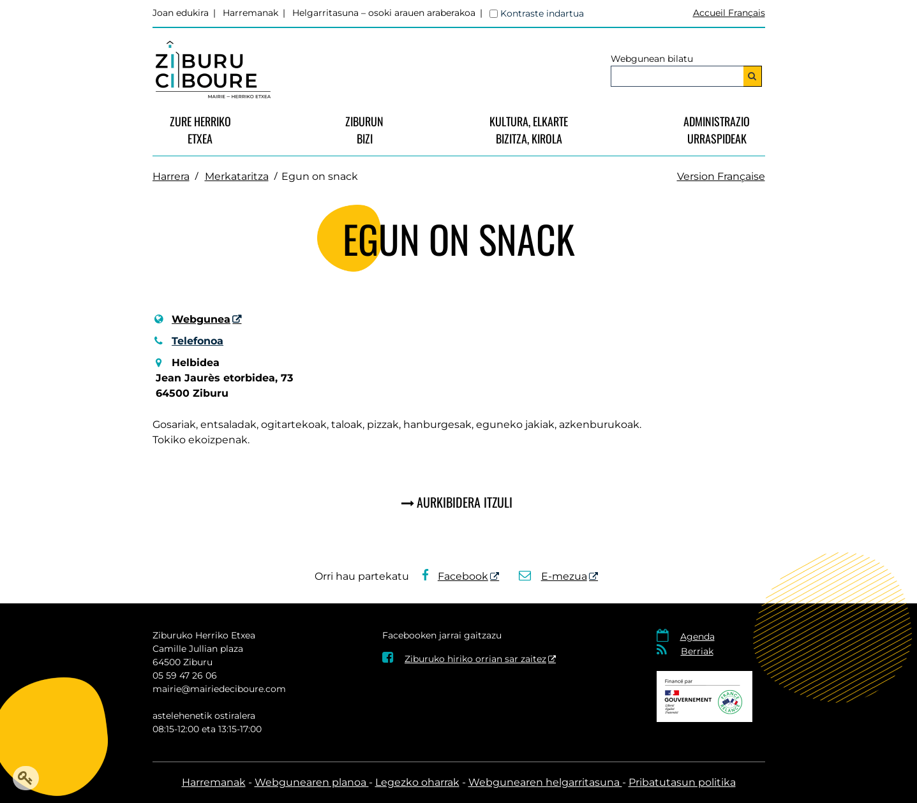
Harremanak (250, 12)
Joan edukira (181, 12)
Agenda (697, 636)
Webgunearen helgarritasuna (545, 782)
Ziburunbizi (364, 130)
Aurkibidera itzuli (464, 502)
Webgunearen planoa (312, 782)
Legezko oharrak (417, 782)
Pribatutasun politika (682, 782)
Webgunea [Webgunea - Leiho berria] (201, 319)
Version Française (721, 176)
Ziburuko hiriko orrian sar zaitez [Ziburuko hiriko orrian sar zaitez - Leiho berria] (464, 659)
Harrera (171, 176)
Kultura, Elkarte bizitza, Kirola (528, 130)
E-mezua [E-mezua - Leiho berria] (553, 576)
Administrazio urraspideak (716, 130)
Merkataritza (237, 176)
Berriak (697, 651)
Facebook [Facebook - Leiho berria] (455, 576)
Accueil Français (729, 12)
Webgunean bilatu (652, 58)
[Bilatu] (752, 76)
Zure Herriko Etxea (200, 130)
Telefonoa (188, 341)
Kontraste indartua (542, 13)
